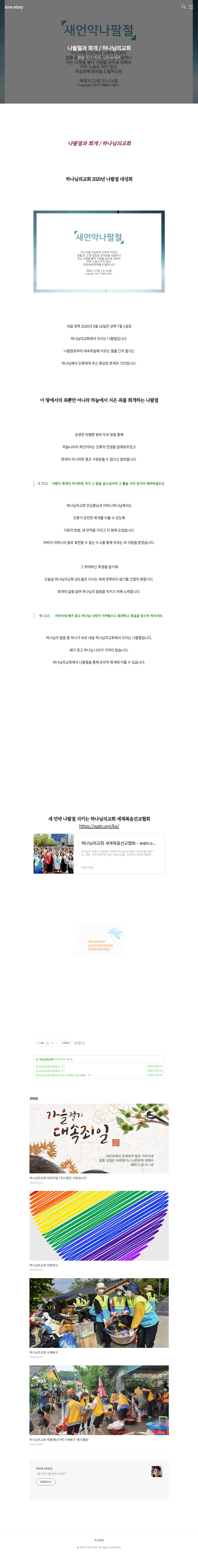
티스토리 (99, 1540)
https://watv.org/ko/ (99, 825)
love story (14, 7)
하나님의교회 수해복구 (48, 1070)
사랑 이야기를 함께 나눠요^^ (51, 1473)
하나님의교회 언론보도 (48, 1066)
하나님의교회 (46, 1059)
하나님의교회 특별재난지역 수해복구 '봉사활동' (61, 1075)
